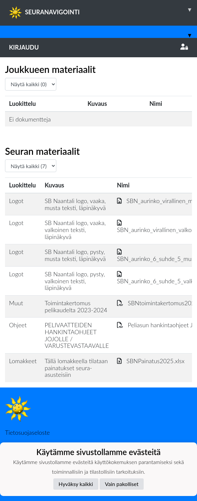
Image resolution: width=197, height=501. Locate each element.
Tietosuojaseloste (27, 432)
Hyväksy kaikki (76, 484)
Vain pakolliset (122, 484)
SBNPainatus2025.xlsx (151, 361)
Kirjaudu (98, 47)
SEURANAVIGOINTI (103, 9)
